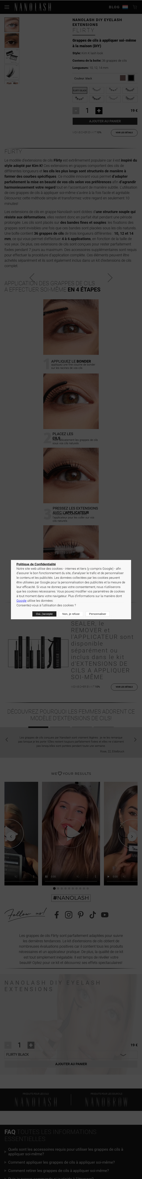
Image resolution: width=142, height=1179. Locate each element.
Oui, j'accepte (44, 613)
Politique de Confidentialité (36, 564)
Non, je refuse (71, 613)
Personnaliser (97, 613)
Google (21, 600)
